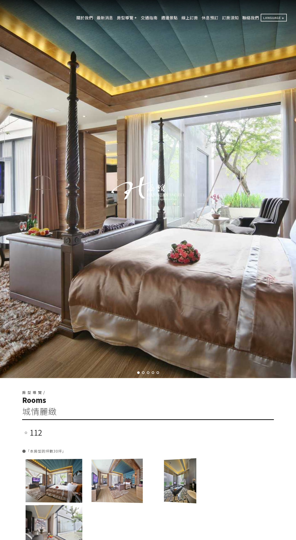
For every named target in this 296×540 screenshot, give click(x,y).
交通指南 (149, 18)
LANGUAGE (272, 17)
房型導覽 (125, 18)
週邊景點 (169, 18)
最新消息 (105, 18)
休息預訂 (210, 18)
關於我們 (84, 18)
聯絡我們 (250, 18)
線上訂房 (189, 18)
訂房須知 (230, 18)
